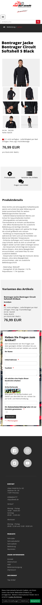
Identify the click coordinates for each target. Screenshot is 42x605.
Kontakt (10, 559)
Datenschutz (12, 562)
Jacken (19, 27)
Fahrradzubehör (13, 541)
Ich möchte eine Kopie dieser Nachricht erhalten (17, 379)
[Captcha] (21, 403)
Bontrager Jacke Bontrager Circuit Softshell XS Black (20, 298)
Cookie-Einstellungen (11, 601)
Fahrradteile (11, 544)
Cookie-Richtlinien (15, 597)
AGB (8, 564)
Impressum (11, 570)
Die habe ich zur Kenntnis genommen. (20, 408)
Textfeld (8, 368)
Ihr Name (9, 351)
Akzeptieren (35, 601)
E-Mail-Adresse (11, 360)
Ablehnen (24, 601)
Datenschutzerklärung (17, 407)
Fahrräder (11, 538)
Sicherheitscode (11, 387)
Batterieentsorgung (14, 567)
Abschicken (10, 417)
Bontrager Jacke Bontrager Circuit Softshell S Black (19, 47)
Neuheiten (11, 549)
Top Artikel (11, 580)
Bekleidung (11, 27)
